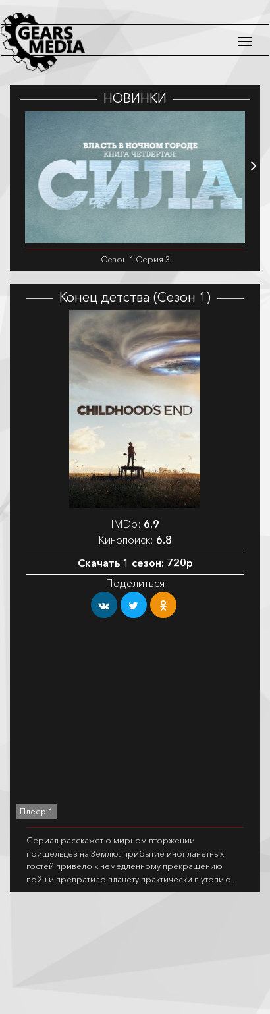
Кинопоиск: (135, 539)
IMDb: (135, 523)
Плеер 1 (36, 811)
